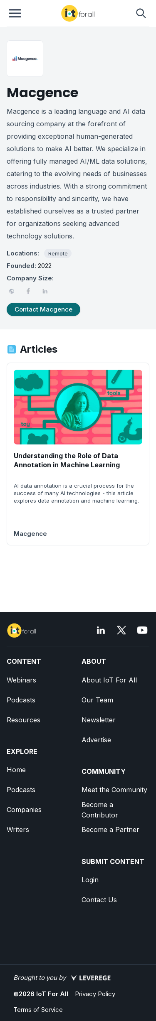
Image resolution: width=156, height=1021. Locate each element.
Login (90, 880)
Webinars (21, 680)
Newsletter (99, 720)
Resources (23, 720)
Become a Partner (110, 829)
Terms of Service (38, 1010)
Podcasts (21, 700)
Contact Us (99, 900)
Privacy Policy (95, 994)
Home (16, 770)
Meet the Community (114, 789)
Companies (24, 809)
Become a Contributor (100, 809)
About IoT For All (109, 680)
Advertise (96, 740)
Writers (18, 829)
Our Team (97, 700)
